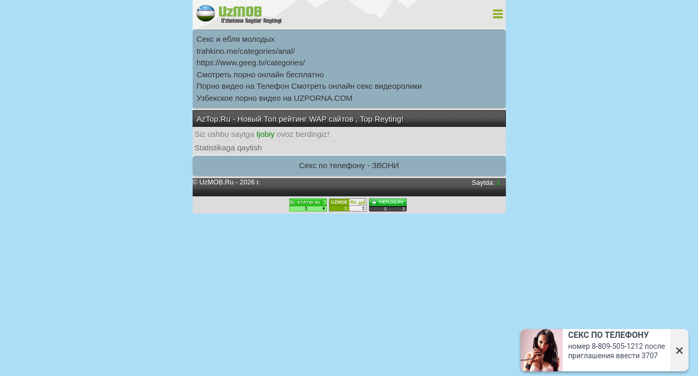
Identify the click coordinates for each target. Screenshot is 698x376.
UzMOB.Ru (216, 182)
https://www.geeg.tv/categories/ (251, 62)
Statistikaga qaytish (228, 147)
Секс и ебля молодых (236, 38)
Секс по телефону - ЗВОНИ (349, 165)
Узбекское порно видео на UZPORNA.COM (275, 97)
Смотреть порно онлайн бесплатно (260, 74)
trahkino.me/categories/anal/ (246, 50)
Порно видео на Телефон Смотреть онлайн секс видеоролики (309, 85)
